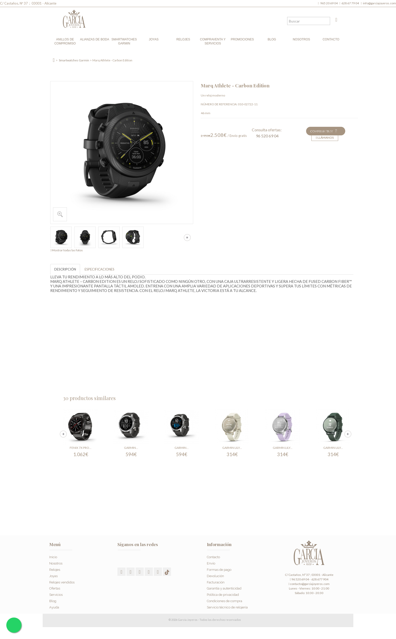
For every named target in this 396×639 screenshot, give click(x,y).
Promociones (242, 39)
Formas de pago (219, 570)
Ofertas (54, 588)
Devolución (215, 576)
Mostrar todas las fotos (67, 250)
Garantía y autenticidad (224, 588)
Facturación (216, 582)
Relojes (183, 39)
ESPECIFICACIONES (99, 269)
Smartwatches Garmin (124, 41)
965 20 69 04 (329, 3)
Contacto (331, 39)
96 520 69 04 (267, 135)
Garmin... (131, 448)
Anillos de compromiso (65, 41)
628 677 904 (319, 579)
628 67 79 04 (350, 3)
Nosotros (301, 39)
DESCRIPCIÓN (65, 269)
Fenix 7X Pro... (80, 448)
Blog (272, 39)
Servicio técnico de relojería (227, 607)
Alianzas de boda (94, 39)
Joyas (153, 39)
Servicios (56, 595)
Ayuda (54, 607)
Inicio (53, 557)
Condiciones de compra (224, 601)
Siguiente (187, 237)
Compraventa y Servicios (213, 41)
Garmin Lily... (232, 448)
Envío (211, 563)
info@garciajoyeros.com (379, 3)
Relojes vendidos (62, 582)
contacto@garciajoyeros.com (310, 584)
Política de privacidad (223, 595)
